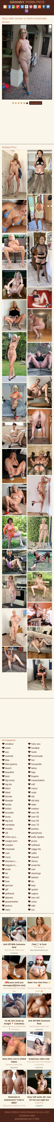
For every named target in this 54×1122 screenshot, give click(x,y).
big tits (7, 784)
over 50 (33, 817)
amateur (8, 744)
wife (31, 905)
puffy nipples (36, 837)
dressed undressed (13, 861)
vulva (32, 901)
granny (7, 905)
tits (31, 881)
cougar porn (10, 841)
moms (32, 788)
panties (33, 829)
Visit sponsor (35, 103)
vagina (33, 893)
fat (5, 873)
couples (7, 845)
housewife (35, 764)
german (7, 885)
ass (5, 752)
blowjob (7, 800)
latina (32, 768)
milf (31, 784)
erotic (6, 869)
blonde (7, 796)
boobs (6, 804)
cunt (6, 853)
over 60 (33, 821)
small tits (34, 865)
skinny (33, 861)
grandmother (10, 901)
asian (6, 748)
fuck (5, 881)
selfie (32, 853)
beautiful (8, 772)
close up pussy (11, 837)
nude (32, 792)
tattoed (33, 877)
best (6, 776)
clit (5, 833)
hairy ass (34, 744)
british (6, 808)
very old (33, 897)
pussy (32, 841)
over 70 (33, 825)
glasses (7, 897)
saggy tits (34, 849)
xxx (31, 910)
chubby (7, 829)
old (31, 796)
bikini (6, 788)
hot (31, 760)
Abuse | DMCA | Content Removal (20, 1112)
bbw (5, 760)
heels (32, 752)
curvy (6, 857)
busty (6, 817)
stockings (34, 873)
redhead (34, 845)
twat (31, 885)
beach (6, 768)
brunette (8, 812)
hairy (6, 910)
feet (5, 877)
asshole (7, 756)
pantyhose (35, 833)
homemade (35, 756)
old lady (33, 800)
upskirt (33, 889)
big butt (7, 821)
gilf (5, 889)
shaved (33, 857)
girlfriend (8, 893)
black (6, 792)
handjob (33, 748)
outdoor (33, 808)
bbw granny (9, 764)
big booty (8, 780)
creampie (8, 849)
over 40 (33, 812)
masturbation (36, 780)
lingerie (33, 776)
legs (31, 772)
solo (31, 869)
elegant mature (11, 865)
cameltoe (8, 825)
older (32, 804)
